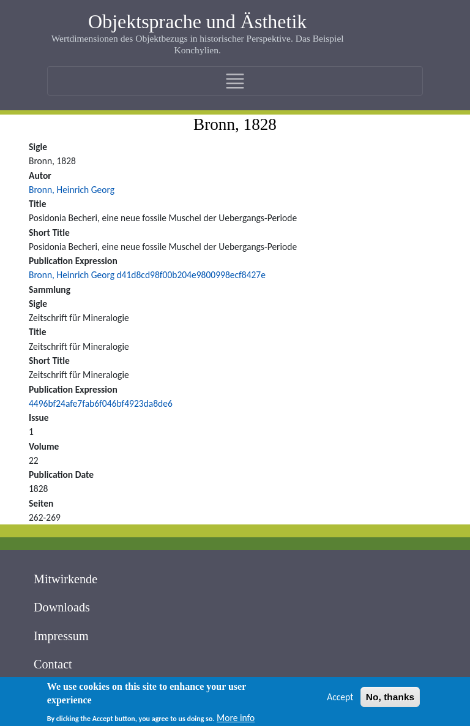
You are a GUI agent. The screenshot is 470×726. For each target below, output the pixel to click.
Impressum (61, 636)
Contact (53, 664)
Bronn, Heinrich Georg (71, 189)
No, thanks (390, 699)
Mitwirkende (65, 579)
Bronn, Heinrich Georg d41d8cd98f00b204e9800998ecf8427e (147, 275)
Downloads (62, 607)
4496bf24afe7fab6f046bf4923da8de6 (101, 403)
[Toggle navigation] (235, 81)
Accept (340, 699)
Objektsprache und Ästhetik (197, 21)
